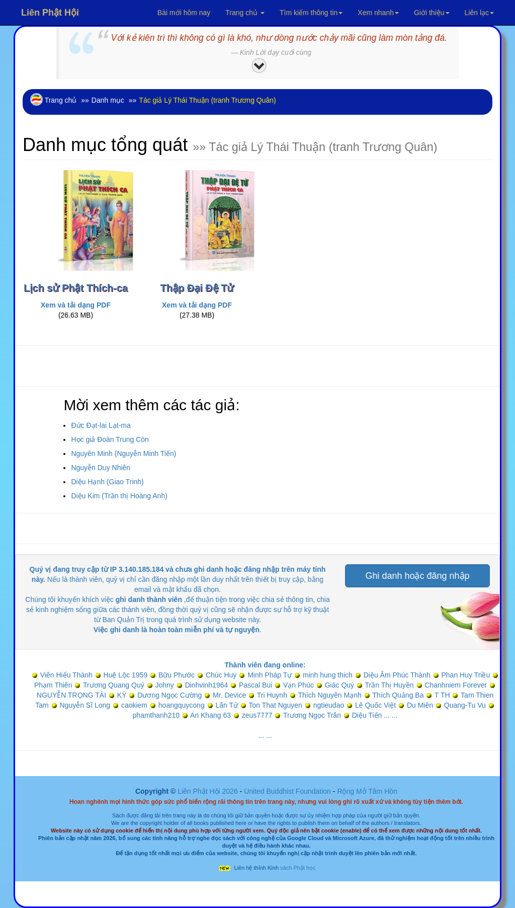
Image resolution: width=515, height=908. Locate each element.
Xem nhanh (378, 13)
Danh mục (108, 100)
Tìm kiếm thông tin (311, 13)
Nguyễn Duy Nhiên (100, 468)
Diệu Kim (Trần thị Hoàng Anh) (119, 496)
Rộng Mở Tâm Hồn (367, 791)
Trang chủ (245, 13)
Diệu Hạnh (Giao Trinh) (107, 482)
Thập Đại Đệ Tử (197, 287)
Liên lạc (479, 13)
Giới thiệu (432, 13)
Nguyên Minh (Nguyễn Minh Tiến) (123, 453)
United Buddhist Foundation (287, 791)
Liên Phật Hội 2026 (208, 791)
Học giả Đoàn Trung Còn (110, 439)
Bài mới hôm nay (183, 13)
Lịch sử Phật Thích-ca (76, 287)
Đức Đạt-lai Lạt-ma (100, 425)
